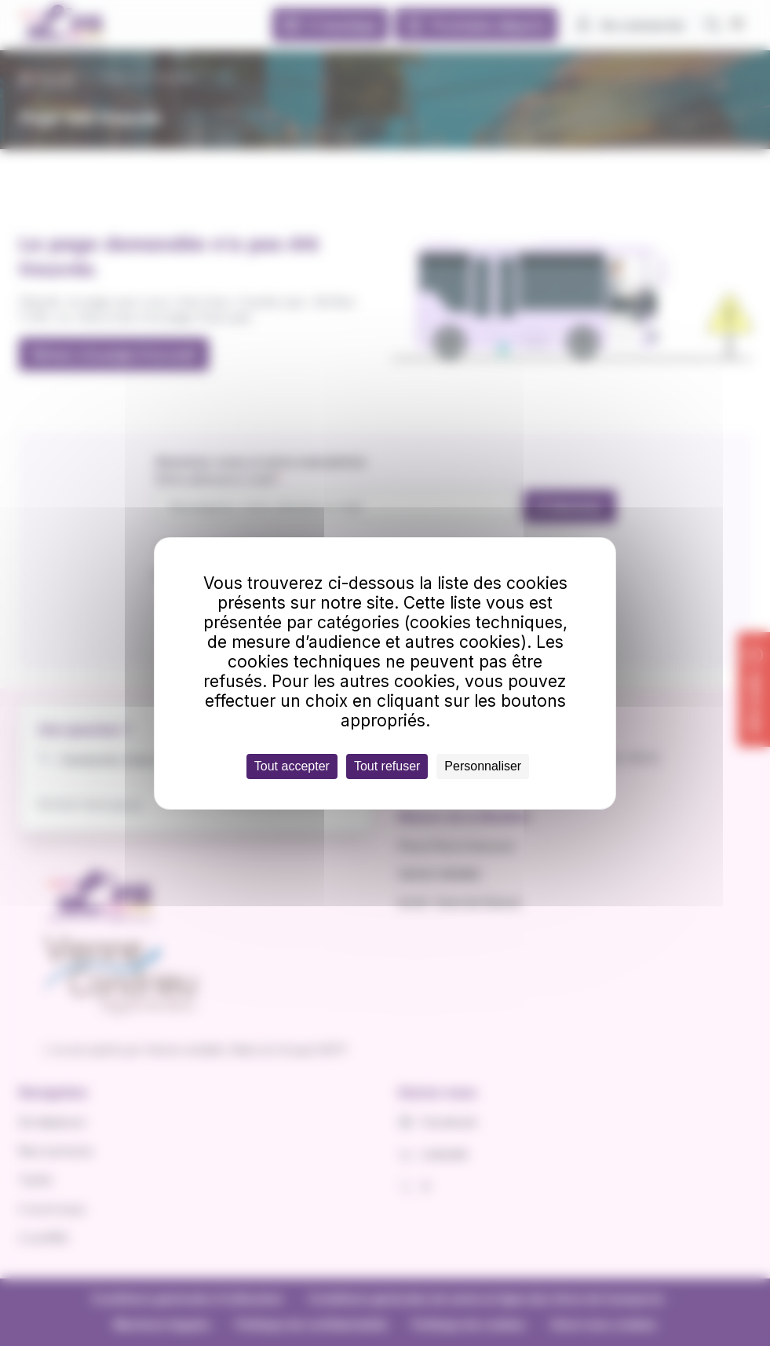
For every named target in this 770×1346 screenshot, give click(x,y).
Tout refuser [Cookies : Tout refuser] (387, 766)
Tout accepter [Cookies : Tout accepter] (292, 766)
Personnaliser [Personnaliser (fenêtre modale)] (482, 766)
